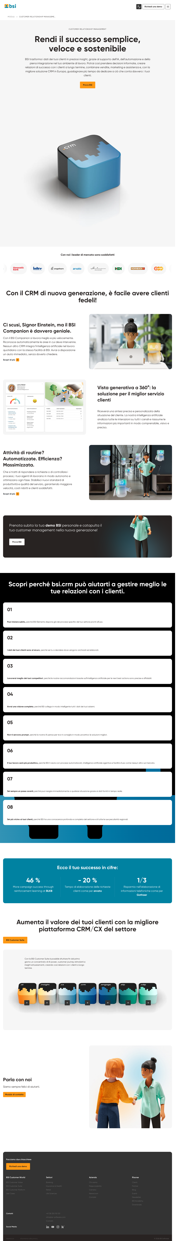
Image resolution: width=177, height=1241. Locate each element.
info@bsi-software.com (55, 1217)
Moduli (11, 17)
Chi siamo (93, 1182)
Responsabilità (95, 1186)
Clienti (134, 1182)
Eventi (134, 1193)
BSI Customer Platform (15, 1190)
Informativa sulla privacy (29, 1238)
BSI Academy (137, 1201)
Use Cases (10, 1193)
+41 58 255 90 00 (53, 1213)
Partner (135, 1186)
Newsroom (93, 1193)
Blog (134, 1190)
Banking (49, 1182)
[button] (87, 85)
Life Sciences (51, 1193)
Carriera (92, 1190)
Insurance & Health (54, 1186)
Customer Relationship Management (37, 17)
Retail (48, 1190)
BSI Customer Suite (14, 1186)
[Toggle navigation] (167, 6)
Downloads (137, 1205)
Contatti (92, 1197)
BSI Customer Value (14, 1182)
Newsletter (136, 1197)
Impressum (10, 1238)
